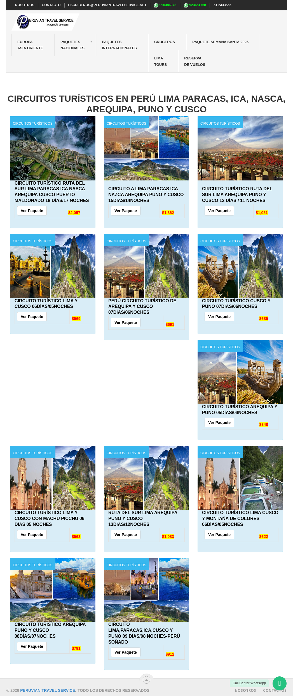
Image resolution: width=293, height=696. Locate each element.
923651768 (195, 5)
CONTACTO (51, 5)
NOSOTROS (24, 5)
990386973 (165, 5)
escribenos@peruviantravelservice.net (107, 5)
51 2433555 (222, 5)
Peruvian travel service (47, 690)
